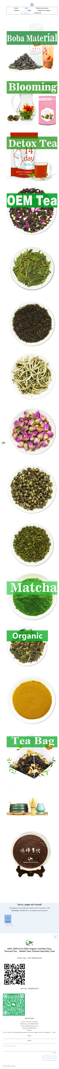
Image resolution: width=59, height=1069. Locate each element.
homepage (15, 910)
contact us (23, 910)
